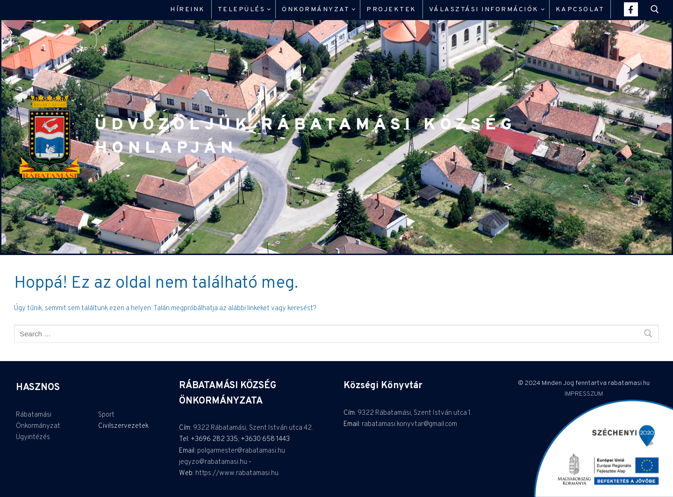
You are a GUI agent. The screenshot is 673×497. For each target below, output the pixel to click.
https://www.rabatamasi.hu (237, 473)
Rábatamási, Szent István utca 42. (262, 428)
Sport (106, 415)
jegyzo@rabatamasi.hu (213, 462)
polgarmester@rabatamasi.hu (241, 451)
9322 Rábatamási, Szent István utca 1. (415, 413)
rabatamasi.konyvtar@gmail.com (409, 424)
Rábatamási (33, 415)
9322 (202, 428)
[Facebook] (631, 9)
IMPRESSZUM (584, 394)
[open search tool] (655, 9)
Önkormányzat (38, 426)
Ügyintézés (33, 437)
